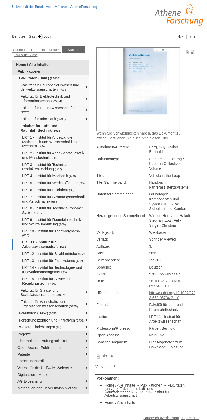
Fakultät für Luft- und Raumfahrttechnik (41, 128)
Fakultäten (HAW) (38, 313)
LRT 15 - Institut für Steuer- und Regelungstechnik (47, 281)
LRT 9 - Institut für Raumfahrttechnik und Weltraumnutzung (51, 222)
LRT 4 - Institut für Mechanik (49, 176)
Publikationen (29, 71)
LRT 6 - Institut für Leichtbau (48, 190)
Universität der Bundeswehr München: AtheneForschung (54, 7)
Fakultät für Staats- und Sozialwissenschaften (43, 292)
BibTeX (104, 356)
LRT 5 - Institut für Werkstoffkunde (54, 183)
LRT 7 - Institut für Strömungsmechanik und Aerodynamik (54, 199)
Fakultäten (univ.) (39, 78)
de (180, 36)
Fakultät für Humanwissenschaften (49, 110)
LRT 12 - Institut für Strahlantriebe (53, 254)
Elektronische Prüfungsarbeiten (42, 341)
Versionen (106, 366)
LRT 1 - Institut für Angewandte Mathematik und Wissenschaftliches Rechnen (51, 141)
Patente (23, 354)
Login (44, 36)
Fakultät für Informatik (43, 119)
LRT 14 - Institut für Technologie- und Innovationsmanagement (52, 269)
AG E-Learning (29, 381)
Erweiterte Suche (25, 55)
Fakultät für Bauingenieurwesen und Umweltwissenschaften (50, 87)
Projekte (24, 334)
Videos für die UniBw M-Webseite (44, 368)
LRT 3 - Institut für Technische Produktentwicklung (46, 166)
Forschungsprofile (31, 361)
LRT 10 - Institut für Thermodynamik (51, 233)
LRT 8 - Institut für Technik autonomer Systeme (52, 210)
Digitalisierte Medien (33, 374)
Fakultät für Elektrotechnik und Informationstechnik (45, 98)
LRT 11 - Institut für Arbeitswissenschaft (44, 244)
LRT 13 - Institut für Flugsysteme (52, 261)
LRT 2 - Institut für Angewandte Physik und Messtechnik (53, 155)
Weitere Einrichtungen (40, 327)
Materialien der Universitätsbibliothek (47, 388)
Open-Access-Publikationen (40, 348)
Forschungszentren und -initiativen (52, 320)
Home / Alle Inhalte (32, 64)
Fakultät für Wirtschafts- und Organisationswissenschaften (49, 304)
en (192, 36)
